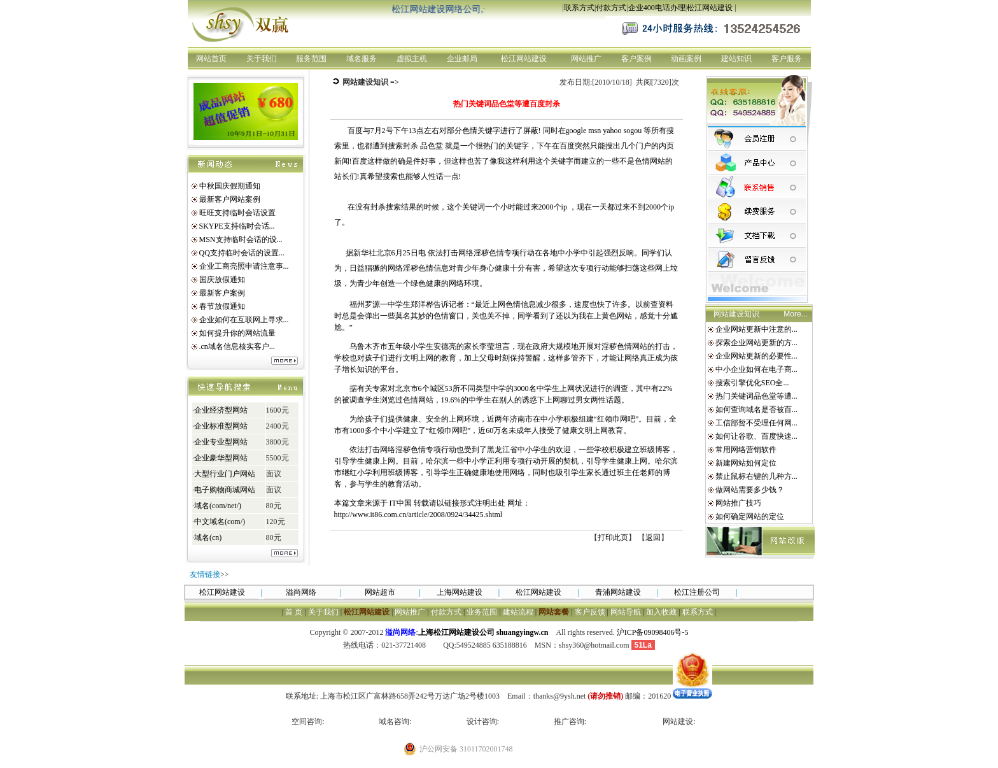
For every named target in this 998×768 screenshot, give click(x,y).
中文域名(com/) (219, 521)
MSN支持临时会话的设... (241, 239)
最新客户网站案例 (229, 199)
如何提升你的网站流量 (237, 333)
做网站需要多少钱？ (749, 489)
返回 (653, 537)
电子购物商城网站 (223, 489)
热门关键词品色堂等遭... (756, 396)
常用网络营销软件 (746, 449)
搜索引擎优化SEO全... (752, 382)
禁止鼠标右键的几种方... (756, 476)
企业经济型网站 (220, 410)
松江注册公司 (697, 592)
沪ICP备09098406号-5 (653, 632)
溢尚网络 (301, 592)
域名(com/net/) (217, 505)
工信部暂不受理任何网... (756, 422)
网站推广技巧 (738, 503)
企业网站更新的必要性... (756, 356)
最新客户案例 (222, 292)
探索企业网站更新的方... (756, 342)
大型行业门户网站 (223, 473)
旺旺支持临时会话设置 (237, 212)
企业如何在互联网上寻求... (244, 319)
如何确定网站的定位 (749, 516)
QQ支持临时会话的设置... (242, 252)
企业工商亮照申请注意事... (244, 266)
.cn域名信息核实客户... (237, 346)
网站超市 (380, 592)
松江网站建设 (710, 7)
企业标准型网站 (220, 426)
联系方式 (579, 7)
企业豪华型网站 (220, 457)
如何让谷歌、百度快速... (756, 436)
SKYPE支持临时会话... (237, 226)
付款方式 (611, 7)
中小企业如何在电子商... (756, 369)
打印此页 (613, 537)
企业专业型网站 (220, 441)
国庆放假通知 (222, 279)
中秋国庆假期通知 (229, 185)
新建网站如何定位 (746, 463)
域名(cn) (207, 537)
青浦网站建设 (618, 592)
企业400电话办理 (656, 7)
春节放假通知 (222, 306)
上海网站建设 (459, 592)
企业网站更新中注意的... (756, 329)
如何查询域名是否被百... (756, 409)
